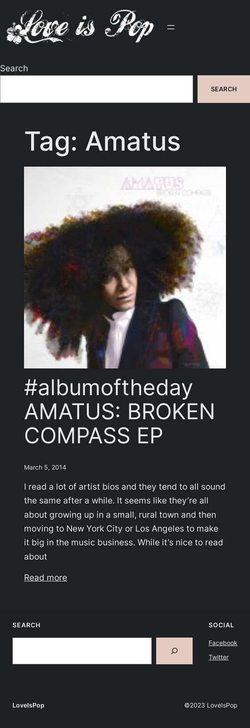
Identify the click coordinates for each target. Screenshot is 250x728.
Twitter (219, 657)
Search (14, 68)
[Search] (174, 651)
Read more (45, 577)
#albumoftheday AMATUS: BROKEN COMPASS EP (119, 411)
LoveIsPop (28, 705)
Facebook (223, 642)
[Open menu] (170, 27)
